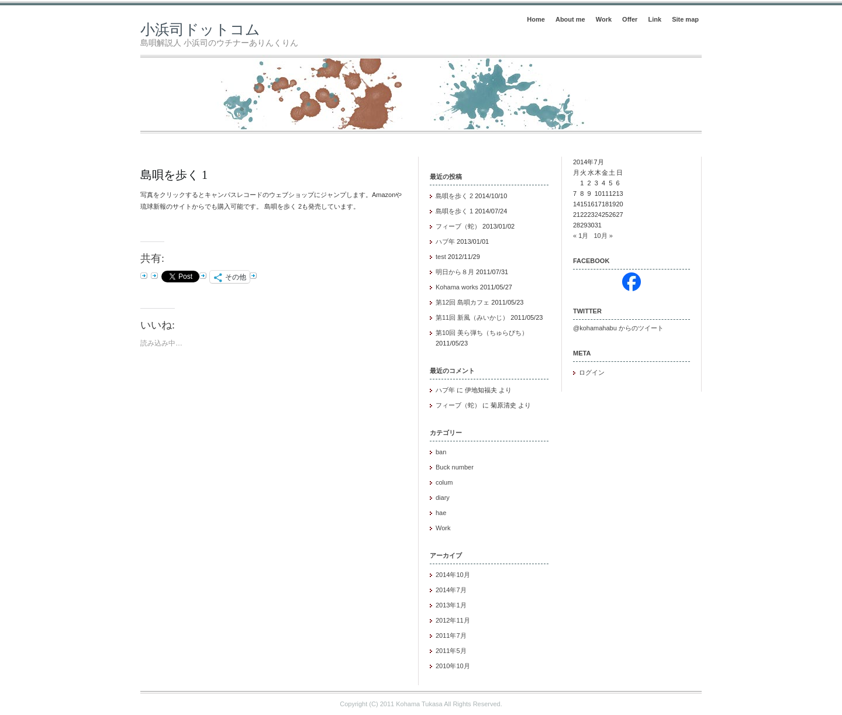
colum (444, 482)
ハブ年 (445, 241)
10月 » (602, 235)
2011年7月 (451, 635)
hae (441, 512)
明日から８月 (455, 271)
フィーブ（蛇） (458, 226)
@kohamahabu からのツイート (618, 327)
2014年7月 (451, 589)
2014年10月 (453, 574)
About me (570, 19)
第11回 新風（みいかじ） (472, 317)
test (441, 256)
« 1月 (580, 235)
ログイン (592, 372)
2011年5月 (451, 650)
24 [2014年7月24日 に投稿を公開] (598, 214)
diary (443, 497)
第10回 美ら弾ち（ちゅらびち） (482, 332)
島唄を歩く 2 (454, 195)
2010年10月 (453, 665)
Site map (685, 19)
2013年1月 (451, 605)
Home (536, 19)
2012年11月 (453, 620)
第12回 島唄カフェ (462, 302)
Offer (629, 19)
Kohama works (457, 287)
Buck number (455, 467)
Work (604, 19)
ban (441, 451)
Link (654, 19)
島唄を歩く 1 (174, 174)
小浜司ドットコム (200, 29)
